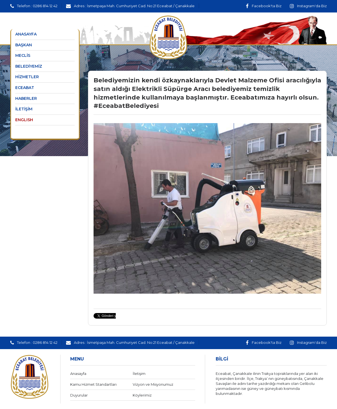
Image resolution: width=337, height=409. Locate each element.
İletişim (139, 373)
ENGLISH (24, 119)
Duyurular (79, 395)
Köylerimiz (142, 395)
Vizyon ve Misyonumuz (153, 384)
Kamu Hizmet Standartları (93, 384)
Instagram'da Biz (308, 5)
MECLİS (22, 55)
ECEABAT (24, 87)
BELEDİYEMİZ (28, 66)
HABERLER (26, 98)
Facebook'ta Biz (263, 5)
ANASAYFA (26, 34)
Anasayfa (78, 373)
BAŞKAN (23, 44)
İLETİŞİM (23, 108)
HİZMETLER (27, 76)
